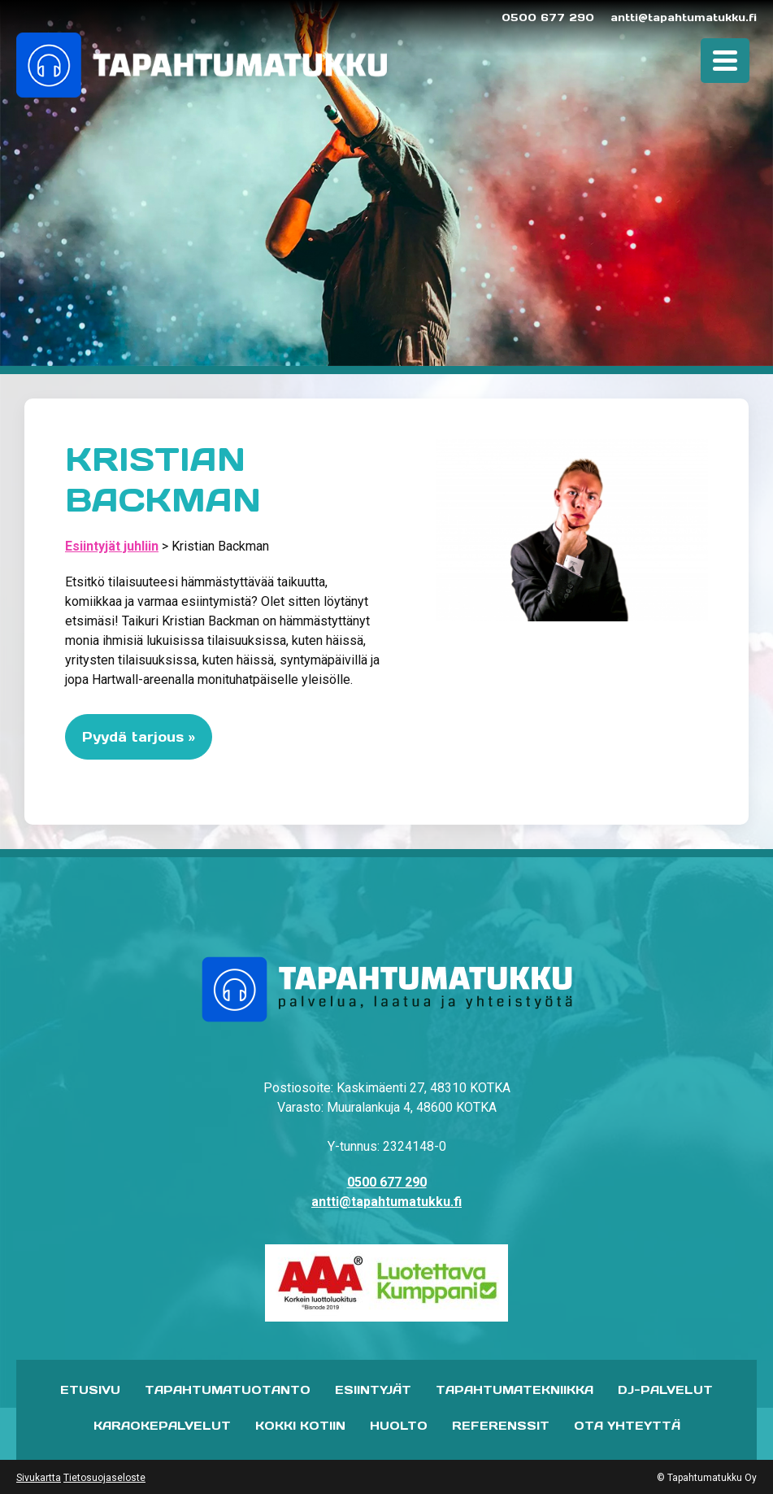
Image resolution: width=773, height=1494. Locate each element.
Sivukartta (38, 1477)
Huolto (399, 1425)
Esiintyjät (373, 1390)
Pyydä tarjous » (138, 737)
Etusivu (90, 1390)
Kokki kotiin (300, 1425)
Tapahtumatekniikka (514, 1390)
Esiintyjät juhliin (112, 546)
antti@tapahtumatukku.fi (683, 17)
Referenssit (500, 1425)
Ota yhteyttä (627, 1425)
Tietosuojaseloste (104, 1477)
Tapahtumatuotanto (228, 1390)
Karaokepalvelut (162, 1425)
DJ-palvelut (665, 1390)
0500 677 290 (548, 17)
